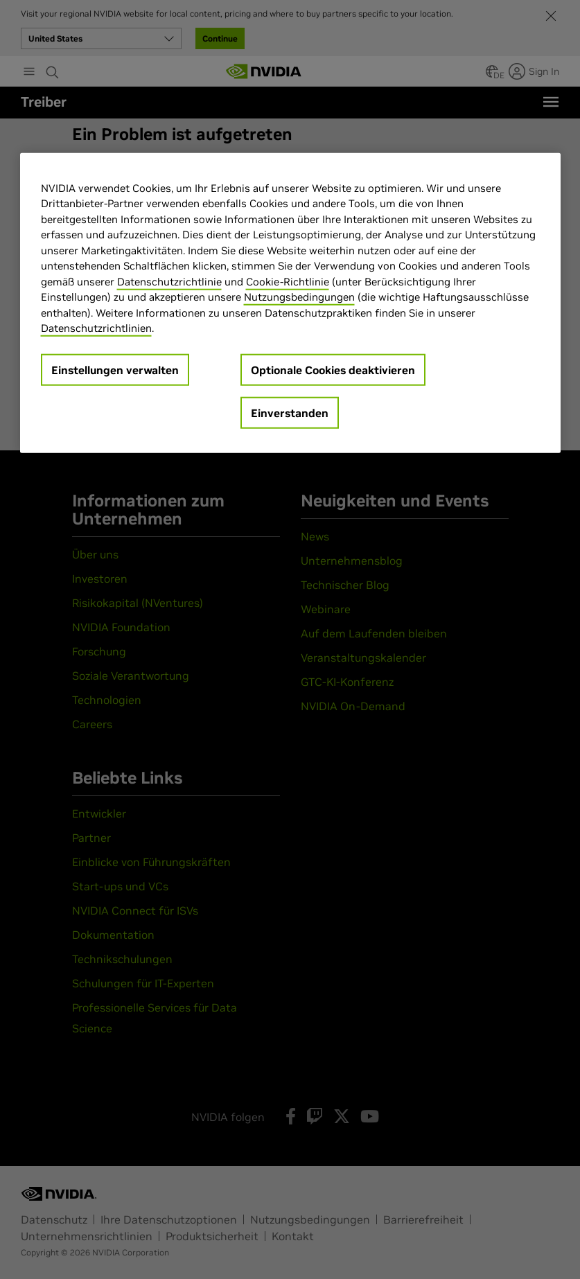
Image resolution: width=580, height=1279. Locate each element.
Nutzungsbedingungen (299, 296)
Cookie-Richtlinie (287, 281)
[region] (290, 303)
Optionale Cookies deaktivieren (333, 370)
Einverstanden (289, 413)
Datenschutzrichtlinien (96, 328)
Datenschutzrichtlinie (169, 281)
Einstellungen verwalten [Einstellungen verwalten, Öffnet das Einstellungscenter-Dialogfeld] (115, 370)
